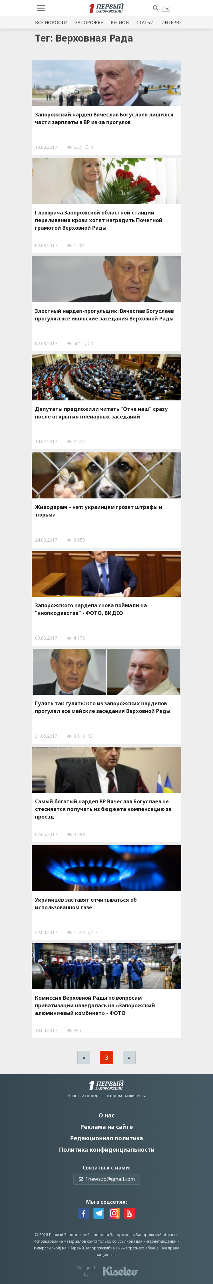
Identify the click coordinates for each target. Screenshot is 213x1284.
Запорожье (89, 22)
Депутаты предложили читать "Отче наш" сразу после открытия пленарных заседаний (101, 412)
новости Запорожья (113, 1234)
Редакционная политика (106, 1138)
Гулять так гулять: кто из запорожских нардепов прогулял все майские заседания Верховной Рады (102, 707)
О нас (106, 1115)
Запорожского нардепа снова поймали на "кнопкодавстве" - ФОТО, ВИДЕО (91, 609)
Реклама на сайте (106, 1126)
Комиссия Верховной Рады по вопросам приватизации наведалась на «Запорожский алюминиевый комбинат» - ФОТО (95, 1005)
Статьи (145, 22)
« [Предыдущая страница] (83, 1057)
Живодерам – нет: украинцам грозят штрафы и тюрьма (98, 511)
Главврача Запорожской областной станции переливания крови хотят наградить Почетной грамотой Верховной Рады (98, 220)
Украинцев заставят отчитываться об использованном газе (86, 903)
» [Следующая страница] (129, 1057)
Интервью (174, 22)
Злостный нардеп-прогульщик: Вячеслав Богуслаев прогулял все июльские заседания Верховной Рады (104, 314)
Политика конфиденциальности (107, 1149)
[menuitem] (166, 9)
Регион (120, 22)
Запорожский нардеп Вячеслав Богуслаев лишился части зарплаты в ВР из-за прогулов (104, 118)
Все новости (51, 22)
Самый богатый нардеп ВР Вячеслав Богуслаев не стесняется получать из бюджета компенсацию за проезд (103, 809)
